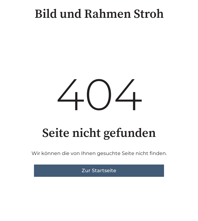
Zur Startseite (99, 170)
